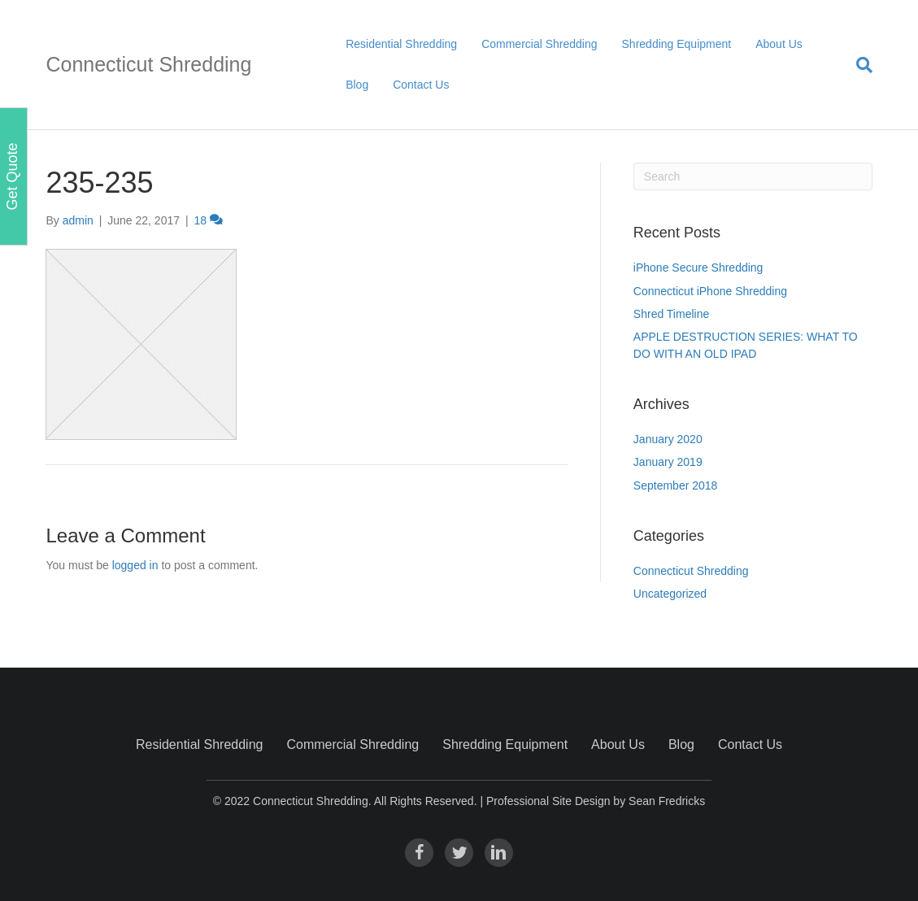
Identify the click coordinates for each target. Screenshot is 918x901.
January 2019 (668, 461)
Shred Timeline (671, 313)
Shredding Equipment (677, 43)
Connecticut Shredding (691, 570)
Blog (357, 84)
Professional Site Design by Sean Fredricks (595, 800)
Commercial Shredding (539, 43)
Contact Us (421, 84)
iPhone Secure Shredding (698, 267)
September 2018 (675, 485)
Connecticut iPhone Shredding (710, 291)
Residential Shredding (401, 43)
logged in (135, 565)
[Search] (858, 65)
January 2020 (668, 439)
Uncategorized (670, 593)
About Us (779, 43)
